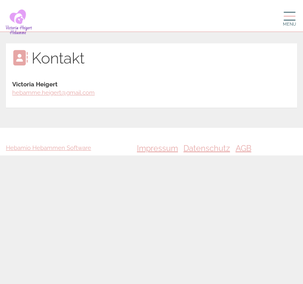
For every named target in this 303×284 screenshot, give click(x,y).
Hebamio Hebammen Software (48, 147)
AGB (243, 148)
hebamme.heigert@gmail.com (53, 92)
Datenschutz (206, 148)
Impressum (157, 148)
